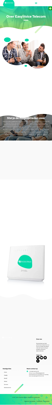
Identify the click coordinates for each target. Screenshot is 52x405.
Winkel (5, 381)
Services (6, 384)
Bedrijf (5, 378)
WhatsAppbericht (40, 373)
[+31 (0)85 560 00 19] (27, 371)
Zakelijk (5, 375)
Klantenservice (7, 388)
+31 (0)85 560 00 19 (34, 371)
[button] (36, 3)
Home (5, 372)
